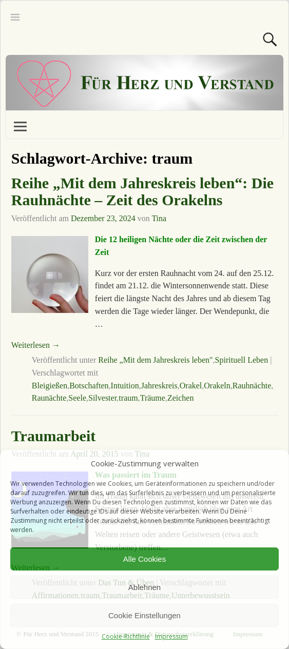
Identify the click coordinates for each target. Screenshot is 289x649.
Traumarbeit (53, 435)
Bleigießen (49, 385)
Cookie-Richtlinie (126, 636)
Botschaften (88, 385)
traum (128, 398)
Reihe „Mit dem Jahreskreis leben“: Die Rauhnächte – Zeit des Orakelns (142, 191)
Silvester (102, 398)
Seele (77, 398)
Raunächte (49, 398)
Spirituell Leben (241, 360)
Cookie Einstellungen (144, 615)
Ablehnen (144, 587)
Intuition (125, 385)
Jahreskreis (159, 385)
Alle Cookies (144, 559)
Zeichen (180, 398)
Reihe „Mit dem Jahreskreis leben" (155, 360)
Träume (152, 398)
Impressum (171, 636)
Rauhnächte (252, 385)
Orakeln (217, 385)
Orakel (191, 385)
